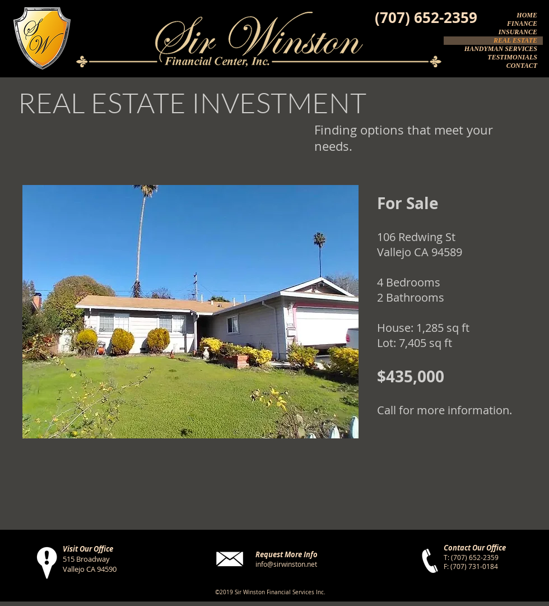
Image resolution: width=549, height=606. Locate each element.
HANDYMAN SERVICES (500, 49)
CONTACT (521, 66)
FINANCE (522, 23)
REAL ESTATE (515, 40)
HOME (527, 15)
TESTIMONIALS (512, 57)
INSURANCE (518, 32)
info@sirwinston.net (286, 563)
